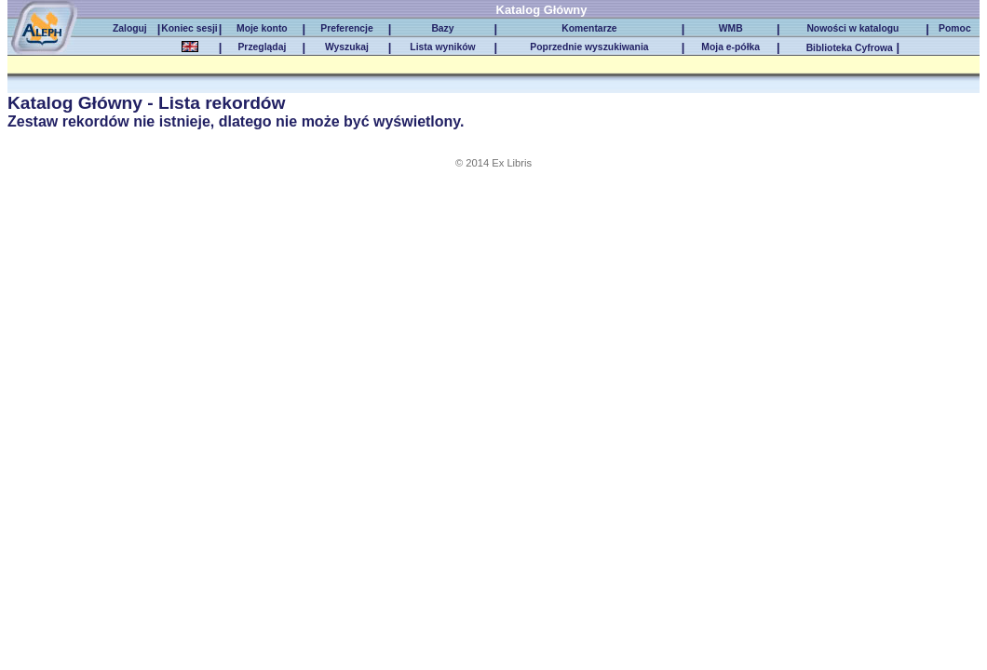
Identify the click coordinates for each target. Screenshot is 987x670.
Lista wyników (442, 47)
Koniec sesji (189, 28)
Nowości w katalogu (852, 28)
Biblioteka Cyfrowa (849, 48)
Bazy (442, 28)
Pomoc (955, 28)
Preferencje (346, 28)
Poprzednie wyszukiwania (589, 47)
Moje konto (262, 28)
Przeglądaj (261, 47)
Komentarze (588, 28)
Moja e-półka (730, 47)
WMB (731, 28)
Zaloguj (130, 28)
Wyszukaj (347, 47)
